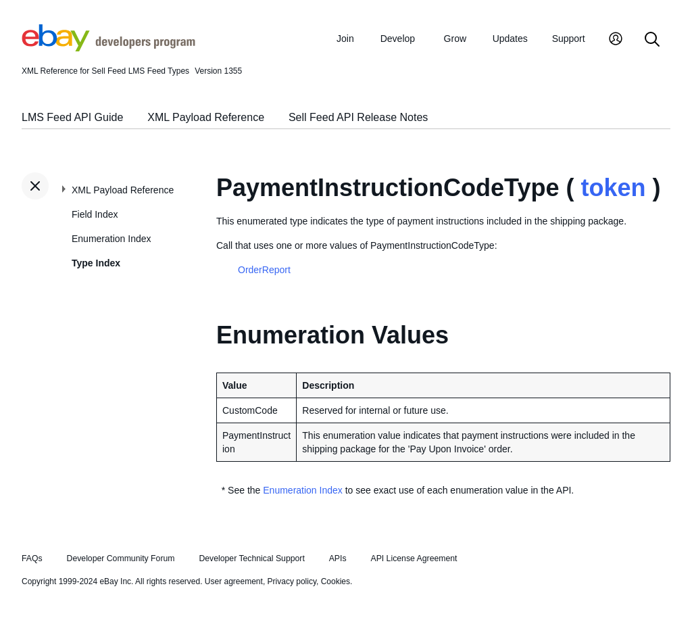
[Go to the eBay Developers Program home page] (108, 48)
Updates (510, 38)
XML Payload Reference (205, 117)
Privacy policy (292, 581)
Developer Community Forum (121, 558)
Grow (455, 38)
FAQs (32, 558)
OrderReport (264, 269)
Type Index (96, 263)
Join (345, 38)
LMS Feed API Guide (72, 117)
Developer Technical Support (251, 558)
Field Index (95, 214)
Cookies (335, 581)
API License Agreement (413, 558)
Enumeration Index (111, 238)
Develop (397, 38)
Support (568, 38)
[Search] (652, 40)
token (612, 187)
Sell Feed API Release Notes (358, 117)
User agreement (234, 581)
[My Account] (615, 40)
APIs (338, 558)
